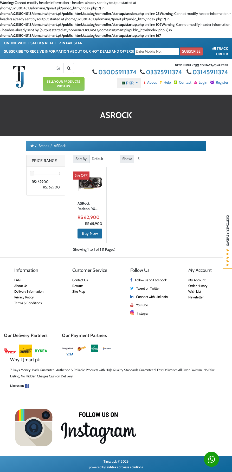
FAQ (17, 280)
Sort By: (81, 158)
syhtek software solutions (125, 467)
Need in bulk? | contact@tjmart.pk (201, 65)
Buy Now (90, 233)
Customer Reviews (228, 240)
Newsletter (196, 297)
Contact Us (80, 280)
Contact (182, 82)
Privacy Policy (24, 297)
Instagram (143, 313)
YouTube (142, 305)
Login (200, 82)
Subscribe (191, 51)
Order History (198, 286)
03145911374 (207, 72)
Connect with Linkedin (152, 297)
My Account (196, 280)
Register (219, 82)
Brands (43, 145)
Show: (127, 158)
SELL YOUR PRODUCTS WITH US (63, 83)
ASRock (60, 145)
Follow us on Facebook (151, 280)
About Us (20, 286)
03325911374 (161, 72)
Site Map (78, 291)
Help (165, 82)
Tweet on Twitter (148, 288)
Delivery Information (28, 291)
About (150, 82)
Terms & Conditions (28, 303)
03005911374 (115, 72)
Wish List (194, 291)
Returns (77, 286)
